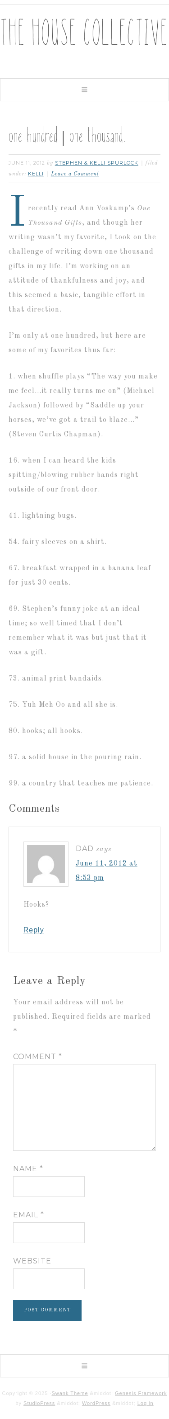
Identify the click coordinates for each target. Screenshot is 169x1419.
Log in (145, 1403)
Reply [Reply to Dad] (33, 930)
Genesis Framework (141, 1393)
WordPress (96, 1403)
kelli (36, 173)
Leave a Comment (75, 174)
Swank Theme (69, 1393)
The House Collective (84, 41)
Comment (37, 1056)
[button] (84, 89)
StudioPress (39, 1403)
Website (32, 1261)
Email (28, 1215)
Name (28, 1168)
